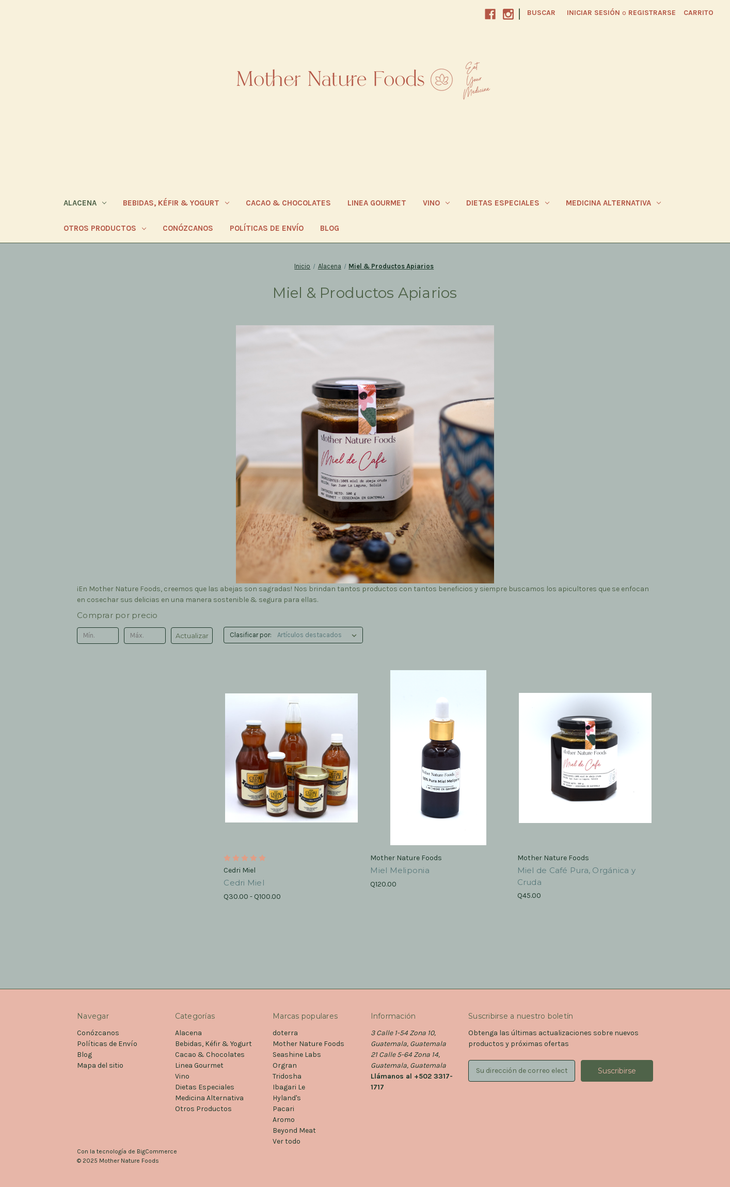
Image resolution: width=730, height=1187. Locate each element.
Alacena (85, 203)
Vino (436, 203)
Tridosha (287, 1076)
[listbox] (319, 635)
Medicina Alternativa (613, 203)
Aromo (284, 1119)
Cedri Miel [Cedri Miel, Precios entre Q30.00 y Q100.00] (244, 883)
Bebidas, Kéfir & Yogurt (176, 203)
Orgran (285, 1065)
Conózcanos (188, 228)
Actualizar (192, 635)
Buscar (541, 12)
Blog (329, 228)
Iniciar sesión (593, 12)
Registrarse (652, 12)
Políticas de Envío (267, 228)
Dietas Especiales (507, 203)
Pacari (283, 1108)
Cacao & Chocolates (288, 203)
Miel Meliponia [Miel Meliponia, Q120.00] (400, 870)
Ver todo (286, 1141)
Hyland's (287, 1098)
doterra (285, 1032)
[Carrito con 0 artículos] (698, 12)
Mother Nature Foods (308, 1043)
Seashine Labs (297, 1054)
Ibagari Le (289, 1087)
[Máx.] (145, 635)
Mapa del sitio (100, 1065)
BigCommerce (157, 1151)
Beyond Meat (294, 1130)
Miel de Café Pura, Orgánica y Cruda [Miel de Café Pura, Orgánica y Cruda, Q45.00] (576, 876)
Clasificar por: (251, 635)
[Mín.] (98, 635)
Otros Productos (105, 228)
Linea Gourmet (376, 203)
